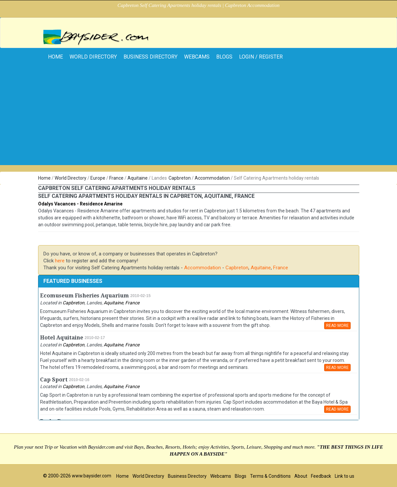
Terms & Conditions (270, 476)
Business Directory (150, 57)
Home (44, 178)
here (60, 261)
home (55, 57)
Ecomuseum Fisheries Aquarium (84, 295)
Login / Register (261, 57)
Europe (97, 178)
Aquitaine (137, 178)
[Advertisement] (198, 118)
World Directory (93, 57)
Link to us (344, 476)
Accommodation (212, 178)
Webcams (197, 57)
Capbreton (180, 178)
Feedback (321, 476)
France (116, 178)
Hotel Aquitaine (61, 337)
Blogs (224, 57)
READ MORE (337, 325)
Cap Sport (54, 379)
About (300, 476)
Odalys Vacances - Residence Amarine (80, 203)
